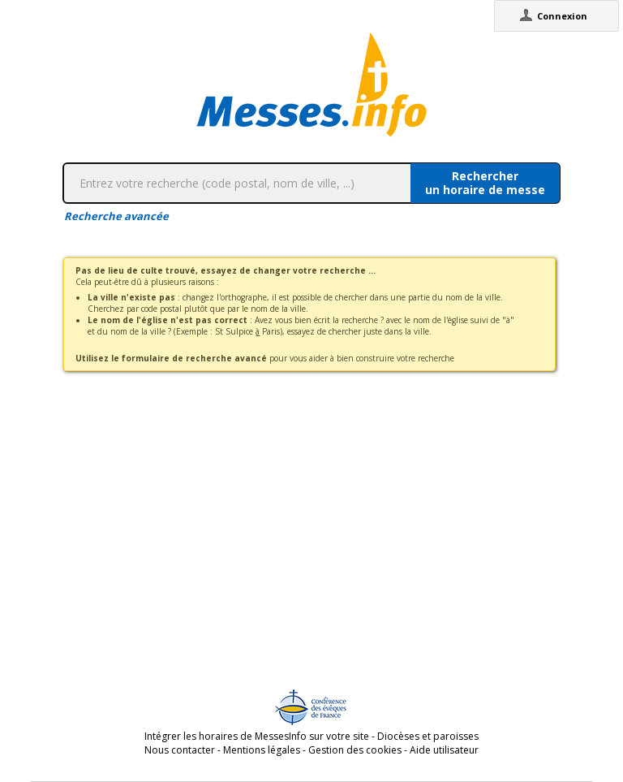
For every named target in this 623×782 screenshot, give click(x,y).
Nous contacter (179, 750)
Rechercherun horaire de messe (485, 182)
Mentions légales (261, 750)
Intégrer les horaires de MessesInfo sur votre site (256, 736)
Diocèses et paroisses (428, 736)
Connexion (562, 16)
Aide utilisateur (444, 750)
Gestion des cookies (355, 750)
